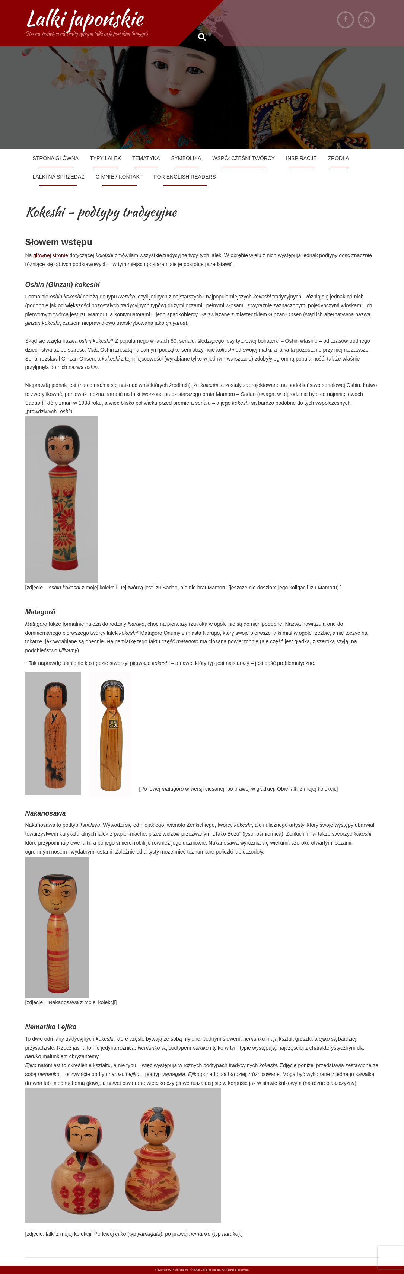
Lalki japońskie (84, 18)
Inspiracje (301, 158)
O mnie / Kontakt (119, 177)
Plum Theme (180, 1269)
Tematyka (146, 158)
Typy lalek (105, 158)
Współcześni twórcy (243, 158)
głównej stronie (50, 255)
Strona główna (56, 158)
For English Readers (185, 177)
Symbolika (186, 158)
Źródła (338, 158)
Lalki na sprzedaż (59, 177)
